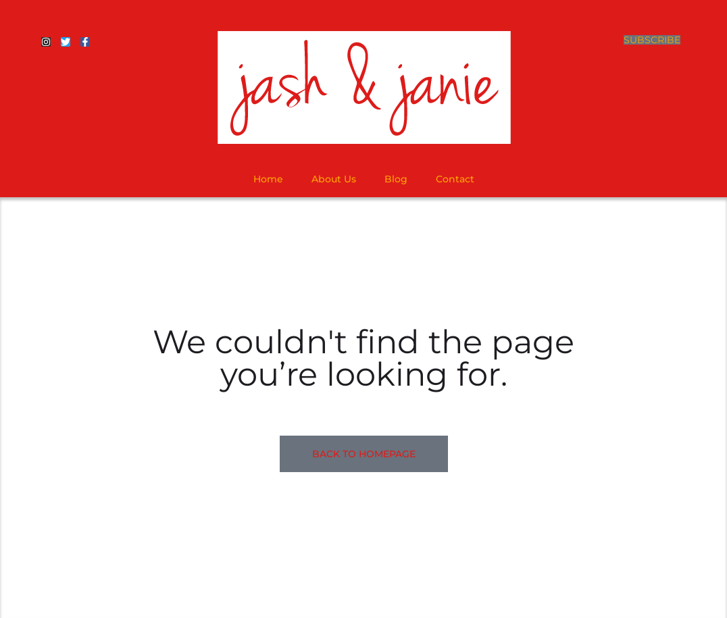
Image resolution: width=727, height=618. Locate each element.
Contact (455, 179)
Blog (395, 179)
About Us (333, 179)
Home (268, 179)
